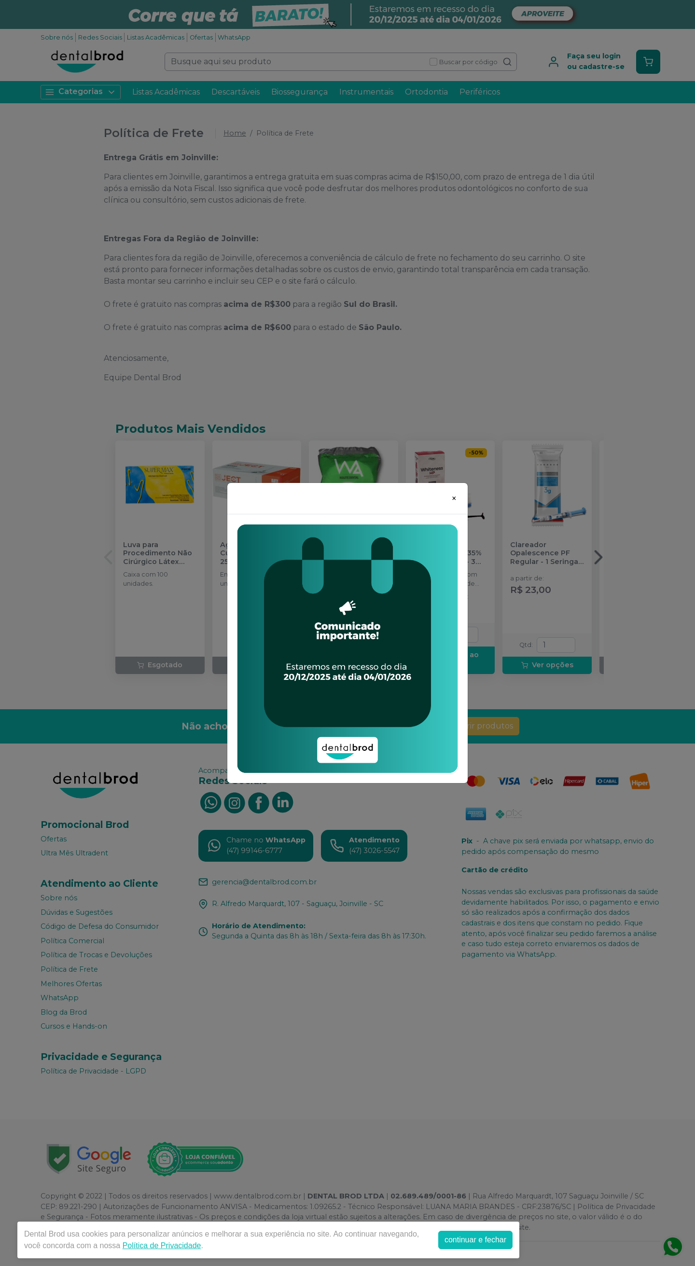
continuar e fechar (475, 1240)
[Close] (454, 498)
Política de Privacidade (162, 1245)
